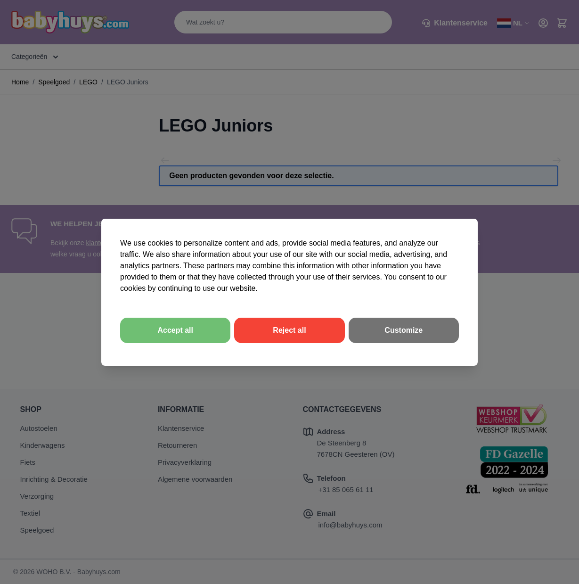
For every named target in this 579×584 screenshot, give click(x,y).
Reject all (289, 330)
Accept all (175, 330)
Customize (403, 330)
